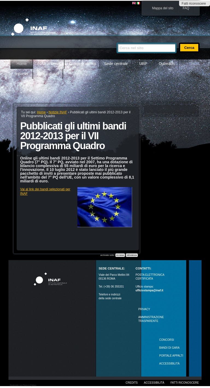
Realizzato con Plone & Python (23, 385)
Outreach (166, 63)
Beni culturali (48, 74)
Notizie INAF (58, 112)
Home (22, 63)
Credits (132, 382)
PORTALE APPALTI (171, 355)
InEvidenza (132, 255)
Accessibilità (154, 382)
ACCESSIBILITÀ (169, 363)
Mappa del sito (162, 8)
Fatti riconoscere (194, 3)
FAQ (186, 8)
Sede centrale (116, 63)
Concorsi (166, 339)
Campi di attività (82, 63)
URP (143, 63)
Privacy (144, 309)
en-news (120, 255)
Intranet (21, 74)
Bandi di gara (169, 347)
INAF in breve (49, 63)
